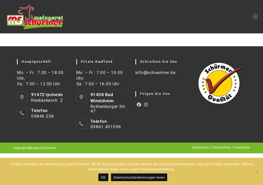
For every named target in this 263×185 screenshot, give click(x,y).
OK (103, 177)
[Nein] (256, 171)
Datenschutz (221, 147)
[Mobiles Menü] (255, 16)
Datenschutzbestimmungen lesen (139, 177)
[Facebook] (139, 105)
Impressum (200, 147)
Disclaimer (242, 147)
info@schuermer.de (155, 72)
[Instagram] (146, 105)
